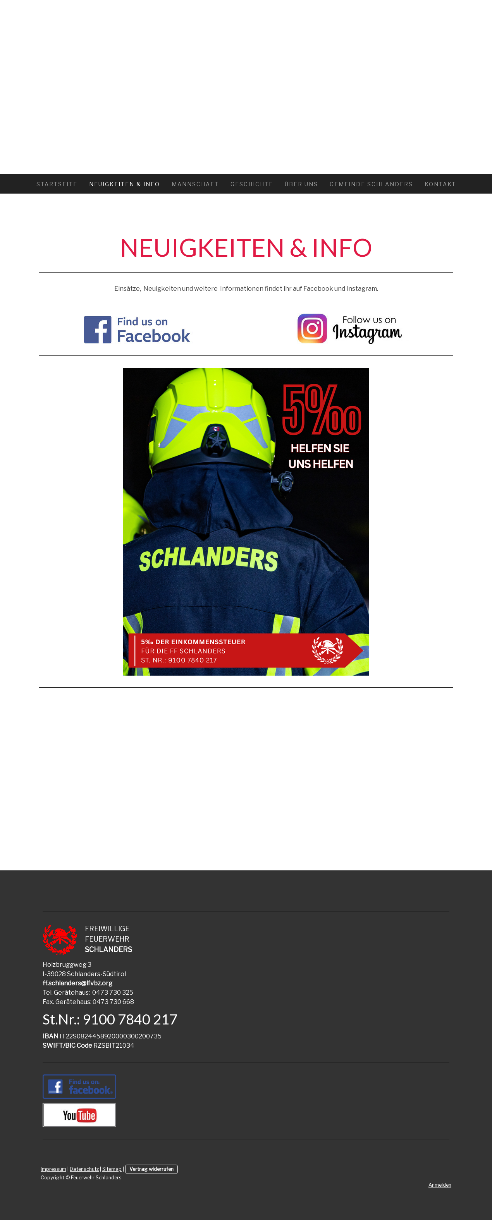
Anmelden (439, 1185)
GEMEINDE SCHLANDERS (371, 184)
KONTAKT (440, 184)
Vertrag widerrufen (151, 1169)
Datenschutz (84, 1169)
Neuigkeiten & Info (124, 184)
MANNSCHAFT (195, 184)
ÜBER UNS (301, 184)
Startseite (56, 184)
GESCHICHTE (252, 184)
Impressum (53, 1169)
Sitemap (112, 1169)
